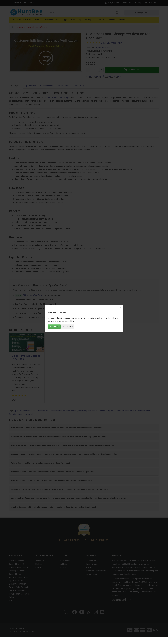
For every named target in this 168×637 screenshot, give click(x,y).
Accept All (54, 326)
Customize (68, 326)
